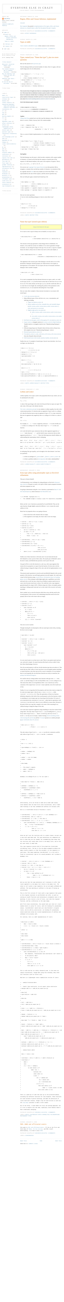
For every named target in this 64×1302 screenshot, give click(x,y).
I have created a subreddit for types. (29, 45)
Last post (22, 23)
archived (32, 714)
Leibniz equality (35, 382)
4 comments (51, 212)
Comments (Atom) (33, 1140)
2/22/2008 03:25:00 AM (41, 380)
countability (5, 108)
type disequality (7, 185)
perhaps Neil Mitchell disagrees (28, 673)
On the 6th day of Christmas (7, 82)
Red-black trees (28, 319)
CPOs (3, 138)
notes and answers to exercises (35, 307)
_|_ (3, 119)
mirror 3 (48, 99)
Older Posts (58, 1137)
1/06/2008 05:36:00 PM (41, 1129)
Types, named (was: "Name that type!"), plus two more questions (39, 58)
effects (4, 124)
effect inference (30, 33)
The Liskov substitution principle (28, 408)
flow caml (5, 160)
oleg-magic (26, 1099)
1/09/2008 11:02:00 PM (41, 1108)
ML (2, 146)
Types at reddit (25, 42)
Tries (25, 333)
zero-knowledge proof (8, 136)
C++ (3, 110)
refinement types (26, 1112)
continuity (5, 155)
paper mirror (24, 577)
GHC (3, 114)
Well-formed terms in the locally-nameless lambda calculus (39, 337)
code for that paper (41, 319)
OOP (3, 148)
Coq (3, 112)
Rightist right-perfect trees (34, 309)
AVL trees (49, 319)
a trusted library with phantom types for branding (47, 575)
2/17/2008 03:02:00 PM (41, 460)
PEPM (41, 1127)
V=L (3, 117)
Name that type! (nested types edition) (33, 221)
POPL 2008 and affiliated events (33, 1121)
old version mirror (55, 333)
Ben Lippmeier (24, 26)
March (7, 34)
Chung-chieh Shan (24, 118)
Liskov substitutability (43, 462)
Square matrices (28, 321)
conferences (29, 1132)
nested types (34, 214)
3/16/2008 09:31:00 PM (41, 48)
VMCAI (30, 1125)
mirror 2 (43, 99)
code (37, 333)
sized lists (5, 180)
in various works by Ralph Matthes (51, 321)
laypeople (5, 171)
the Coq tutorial (38, 1125)
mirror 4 (52, 99)
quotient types (6, 131)
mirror (38, 99)
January (7, 46)
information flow (7, 168)
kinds (3, 169)
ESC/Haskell (23, 490)
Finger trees (31, 301)
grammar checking (7, 164)
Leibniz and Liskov (27, 391)
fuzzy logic (5, 162)
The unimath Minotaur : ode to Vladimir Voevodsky (8, 70)
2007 (5, 48)
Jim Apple (7, 18)
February (8, 43)
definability (5, 159)
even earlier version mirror (48, 315)
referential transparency (9, 133)
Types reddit (7, 61)
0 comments (51, 30)
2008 (5, 32)
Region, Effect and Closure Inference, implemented (38, 19)
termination (5, 183)
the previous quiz (36, 63)
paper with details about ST (27, 716)
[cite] (32, 171)
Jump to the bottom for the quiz (41, 226)
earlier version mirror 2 (53, 305)
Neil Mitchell (43, 490)
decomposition (42, 457)
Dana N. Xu (57, 488)
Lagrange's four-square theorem (36, 167)
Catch (49, 490)
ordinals (4, 98)
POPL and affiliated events (36, 1124)
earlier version (31, 305)
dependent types (6, 121)
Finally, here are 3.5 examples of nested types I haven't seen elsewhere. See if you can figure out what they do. (41, 359)
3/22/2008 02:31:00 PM (41, 30)
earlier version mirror (41, 305)
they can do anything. (31, 99)
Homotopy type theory (8, 78)
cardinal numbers (7, 152)
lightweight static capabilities (40, 1111)
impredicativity (6, 166)
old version (48, 333)
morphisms (5, 173)
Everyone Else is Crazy (32, 7)
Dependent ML (5, 140)
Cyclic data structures (29, 295)
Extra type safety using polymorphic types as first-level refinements (39, 472)
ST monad (42, 714)
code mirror (41, 333)
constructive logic (7, 97)
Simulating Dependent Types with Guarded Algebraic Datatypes (8, 105)
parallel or (5, 175)
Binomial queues (28, 331)
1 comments (51, 48)
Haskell (4, 100)
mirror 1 (48, 455)
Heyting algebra (6, 115)
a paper (34, 319)
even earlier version (37, 315)
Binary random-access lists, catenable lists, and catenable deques (44, 303)
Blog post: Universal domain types (8, 64)
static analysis (6, 182)
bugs (3, 150)
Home (41, 1137)
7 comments (51, 380)
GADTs (27, 214)
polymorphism (54, 1111)
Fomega (4, 141)
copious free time (7, 157)
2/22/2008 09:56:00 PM (41, 212)
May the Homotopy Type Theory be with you (8, 74)
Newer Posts (23, 1137)
